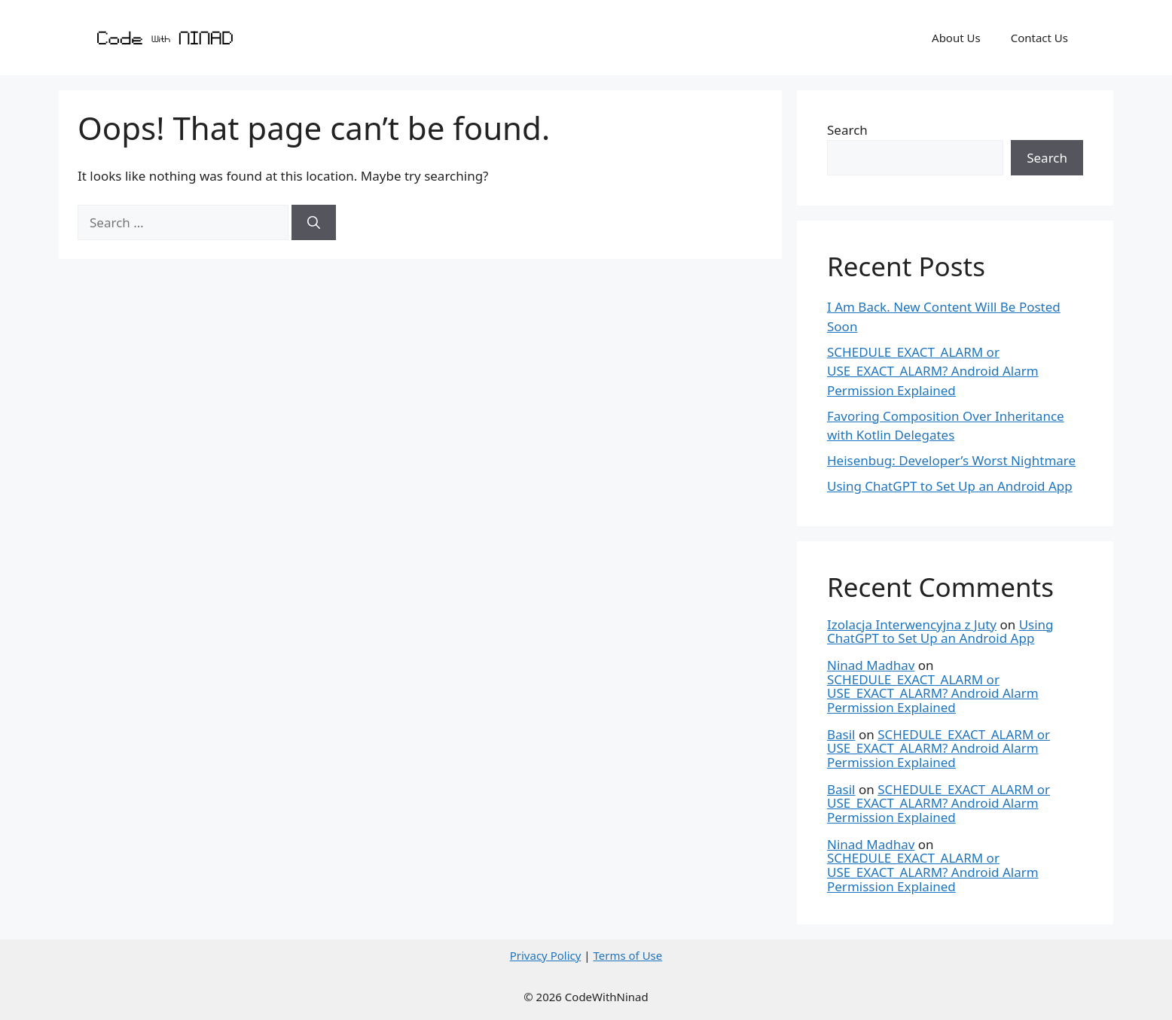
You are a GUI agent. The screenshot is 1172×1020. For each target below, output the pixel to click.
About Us (956, 37)
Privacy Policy (545, 955)
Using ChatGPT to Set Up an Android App (950, 486)
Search (847, 130)
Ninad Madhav (870, 665)
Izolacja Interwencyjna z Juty (912, 624)
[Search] (313, 223)
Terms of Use (627, 955)
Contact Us (1039, 37)
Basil (841, 734)
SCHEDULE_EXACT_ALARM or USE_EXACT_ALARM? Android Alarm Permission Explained (933, 371)
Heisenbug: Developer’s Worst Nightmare (951, 460)
